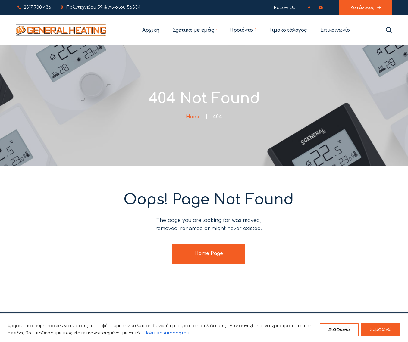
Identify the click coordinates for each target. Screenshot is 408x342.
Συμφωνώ (381, 329)
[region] (204, 327)
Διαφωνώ (339, 329)
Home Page (208, 253)
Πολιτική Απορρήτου (166, 333)
